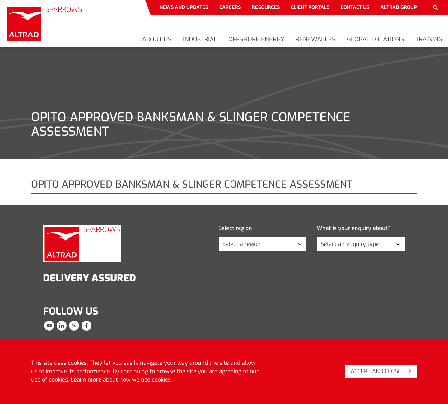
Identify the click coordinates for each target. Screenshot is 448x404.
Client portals (310, 7)
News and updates (183, 7)
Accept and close (381, 371)
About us (157, 39)
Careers (230, 7)
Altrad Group (398, 7)
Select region (235, 228)
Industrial (200, 39)
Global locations (375, 39)
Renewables (316, 39)
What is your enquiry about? (354, 228)
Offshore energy (256, 39)
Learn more (86, 379)
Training (428, 39)
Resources (266, 7)
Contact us (355, 7)
